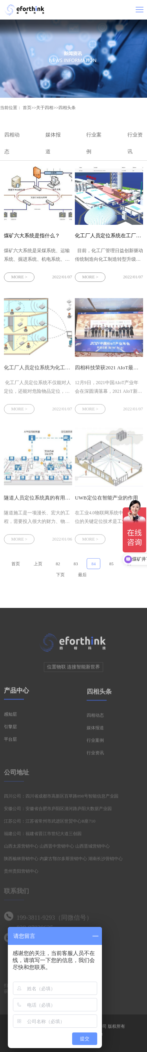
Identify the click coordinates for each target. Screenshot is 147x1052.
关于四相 (44, 107)
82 (58, 565)
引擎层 (10, 728)
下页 (60, 576)
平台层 (10, 741)
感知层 (10, 716)
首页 (27, 107)
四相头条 (67, 107)
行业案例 (95, 742)
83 (76, 565)
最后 (82, 576)
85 (111, 565)
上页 (38, 565)
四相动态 (95, 717)
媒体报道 (95, 730)
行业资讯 (95, 755)
